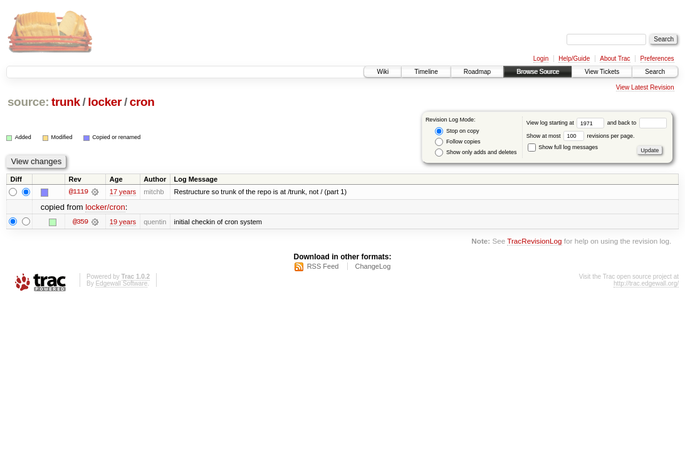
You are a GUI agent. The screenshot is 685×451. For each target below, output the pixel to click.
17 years (123, 191)
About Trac (615, 58)
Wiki (383, 71)
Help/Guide (574, 58)
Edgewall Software (121, 283)
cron (142, 101)
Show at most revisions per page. (580, 136)
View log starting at (566, 123)
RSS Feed (323, 266)
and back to (637, 123)
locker (105, 101)
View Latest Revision (645, 87)
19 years (123, 222)
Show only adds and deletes (475, 152)
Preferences (657, 58)
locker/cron (105, 207)
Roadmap (477, 71)
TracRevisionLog (534, 241)
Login (540, 58)
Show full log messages (563, 147)
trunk (65, 101)
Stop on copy (457, 131)
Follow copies (457, 142)
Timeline (425, 71)
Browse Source (537, 71)
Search (655, 71)
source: (28, 101)
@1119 (78, 192)
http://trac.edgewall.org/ (646, 283)
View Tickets (602, 71)
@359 (80, 222)
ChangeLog (372, 266)
